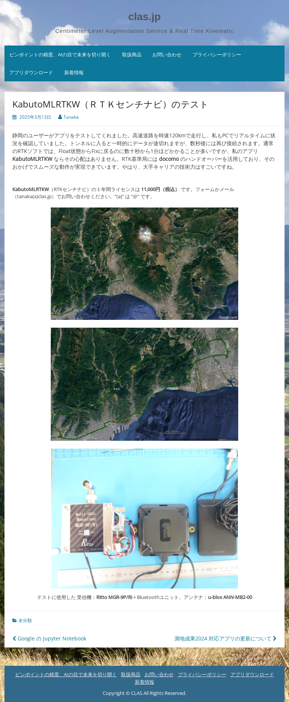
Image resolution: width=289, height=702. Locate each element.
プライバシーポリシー (217, 54)
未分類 (25, 620)
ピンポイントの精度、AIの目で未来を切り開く (60, 54)
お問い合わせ (166, 54)
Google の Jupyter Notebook (49, 638)
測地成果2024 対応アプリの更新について (225, 638)
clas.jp (144, 16)
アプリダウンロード (31, 72)
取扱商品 (132, 54)
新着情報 (74, 72)
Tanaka (71, 117)
